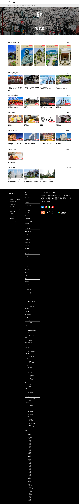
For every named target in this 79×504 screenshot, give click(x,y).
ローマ (30, 428)
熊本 (29, 449)
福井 (29, 446)
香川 (29, 462)
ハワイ (30, 376)
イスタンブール (32, 330)
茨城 (29, 482)
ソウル (30, 340)
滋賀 (29, 458)
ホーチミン (31, 335)
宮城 (29, 459)
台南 (29, 384)
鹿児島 (30, 437)
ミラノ (30, 425)
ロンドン (30, 400)
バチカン (30, 422)
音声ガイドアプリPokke (15, 199)
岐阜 (29, 455)
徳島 (29, 433)
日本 (18, 5)
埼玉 (29, 453)
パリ (29, 406)
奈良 (29, 480)
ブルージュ (31, 350)
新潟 (29, 481)
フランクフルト (32, 362)
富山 (29, 447)
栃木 (29, 472)
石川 (29, 477)
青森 (29, 460)
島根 (29, 499)
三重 (29, 496)
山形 (29, 452)
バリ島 (30, 250)
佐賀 (29, 434)
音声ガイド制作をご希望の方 (16, 209)
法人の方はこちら (13, 204)
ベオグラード (31, 226)
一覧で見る (68, 42)
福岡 (29, 463)
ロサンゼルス (31, 375)
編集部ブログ (13, 201)
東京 (29, 500)
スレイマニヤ (31, 301)
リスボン (30, 367)
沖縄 (29, 465)
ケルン (30, 361)
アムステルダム (32, 356)
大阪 (29, 490)
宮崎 (29, 443)
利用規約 (12, 213)
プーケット (31, 392)
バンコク (30, 393)
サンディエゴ (31, 378)
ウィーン (30, 292)
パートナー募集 (13, 206)
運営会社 (12, 218)
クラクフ (30, 199)
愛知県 (30, 485)
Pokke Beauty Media (14, 221)
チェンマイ (31, 391)
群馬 (29, 487)
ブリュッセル (31, 351)
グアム (30, 372)
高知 (29, 440)
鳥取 (29, 435)
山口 (29, 438)
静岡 (29, 475)
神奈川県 (30, 488)
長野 (29, 484)
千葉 (29, 469)
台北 (29, 386)
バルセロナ (31, 414)
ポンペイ (30, 420)
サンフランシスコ (32, 379)
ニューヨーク (31, 373)
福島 (29, 444)
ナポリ (30, 419)
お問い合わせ (13, 211)
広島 (29, 478)
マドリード (31, 411)
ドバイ (30, 210)
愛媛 (29, 468)
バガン (30, 258)
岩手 (29, 456)
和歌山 (30, 450)
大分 (29, 466)
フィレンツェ (31, 426)
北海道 (30, 491)
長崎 (23, 5)
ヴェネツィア (31, 423)
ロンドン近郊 (31, 398)
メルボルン (31, 293)
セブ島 (30, 322)
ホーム (9, 5)
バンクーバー (31, 306)
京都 (29, 493)
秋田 (29, 441)
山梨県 (30, 494)
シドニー (30, 345)
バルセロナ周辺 (32, 413)
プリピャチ (31, 221)
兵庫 (29, 471)
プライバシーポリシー (14, 216)
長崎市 (28, 5)
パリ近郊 (30, 405)
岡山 (29, 474)
